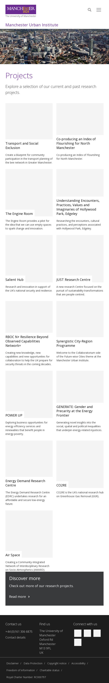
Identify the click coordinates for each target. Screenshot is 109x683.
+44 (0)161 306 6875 (18, 632)
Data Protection (33, 663)
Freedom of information (20, 670)
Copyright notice (57, 663)
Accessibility (78, 663)
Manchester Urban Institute (31, 24)
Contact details (15, 637)
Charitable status (49, 670)
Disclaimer (12, 663)
